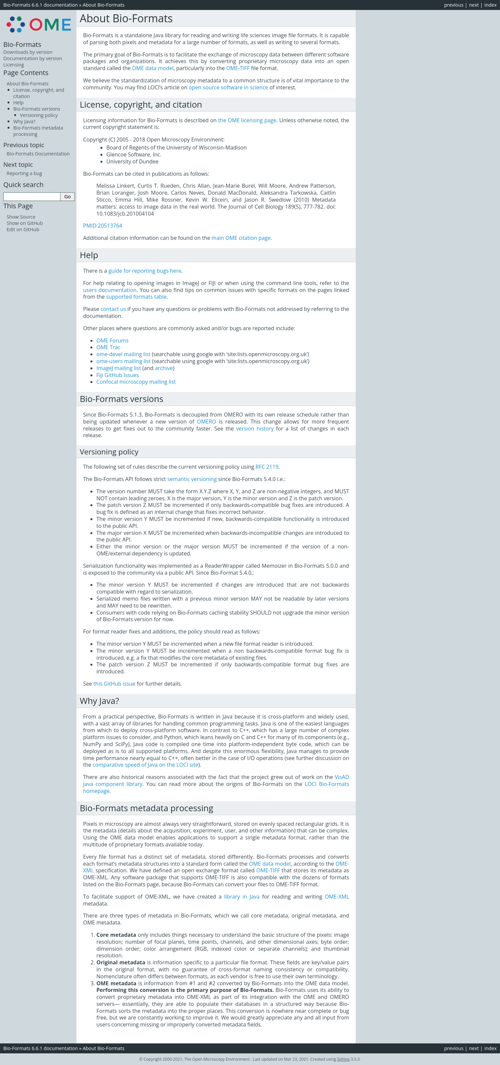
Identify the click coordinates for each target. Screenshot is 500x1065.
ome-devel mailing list (123, 354)
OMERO (206, 421)
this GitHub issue (114, 683)
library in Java (242, 896)
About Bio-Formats (104, 5)
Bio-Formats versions (36, 109)
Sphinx (343, 1059)
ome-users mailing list (123, 361)
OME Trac (108, 347)
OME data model (153, 68)
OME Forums (112, 340)
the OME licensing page (247, 120)
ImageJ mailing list (118, 368)
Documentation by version (32, 58)
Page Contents (26, 72)
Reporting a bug (24, 173)
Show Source (21, 217)
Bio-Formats (22, 44)
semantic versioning (192, 479)
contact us (113, 309)
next (474, 5)
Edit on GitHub (23, 229)
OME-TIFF (238, 68)
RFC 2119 (267, 466)
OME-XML (337, 896)
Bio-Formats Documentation (38, 153)
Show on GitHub (25, 223)
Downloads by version (28, 52)
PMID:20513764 (102, 225)
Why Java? (24, 121)
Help (18, 102)
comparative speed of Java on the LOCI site (145, 764)
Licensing (13, 64)
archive (164, 368)
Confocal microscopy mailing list (136, 381)
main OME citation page (241, 238)
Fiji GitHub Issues (117, 375)
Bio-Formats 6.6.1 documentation (40, 5)
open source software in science (228, 87)
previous (453, 5)
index (490, 5)
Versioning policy (39, 115)
